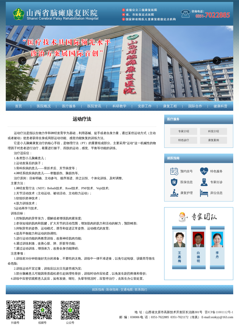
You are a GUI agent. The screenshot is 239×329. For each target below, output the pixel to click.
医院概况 (44, 106)
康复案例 (213, 140)
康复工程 (170, 106)
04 (119, 63)
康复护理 (186, 193)
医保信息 (186, 182)
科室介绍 (213, 131)
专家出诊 (216, 182)
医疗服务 (69, 106)
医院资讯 (94, 106)
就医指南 (98, 289)
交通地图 (126, 289)
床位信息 (216, 193)
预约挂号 (186, 171)
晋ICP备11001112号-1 (219, 312)
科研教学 (119, 106)
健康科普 (220, 106)
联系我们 (141, 289)
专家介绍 (183, 131)
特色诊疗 (183, 140)
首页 (18, 106)
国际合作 (195, 106)
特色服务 (216, 171)
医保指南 (112, 289)
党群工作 (145, 106)
